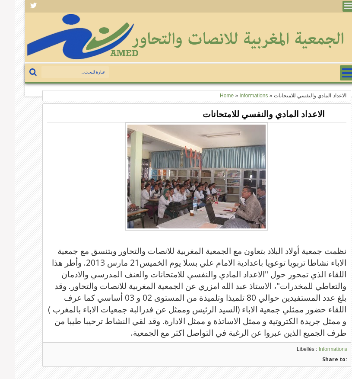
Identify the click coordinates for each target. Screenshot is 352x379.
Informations (318, 349)
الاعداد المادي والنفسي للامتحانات (249, 114)
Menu (333, 6)
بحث (19, 72)
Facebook (19, 6)
